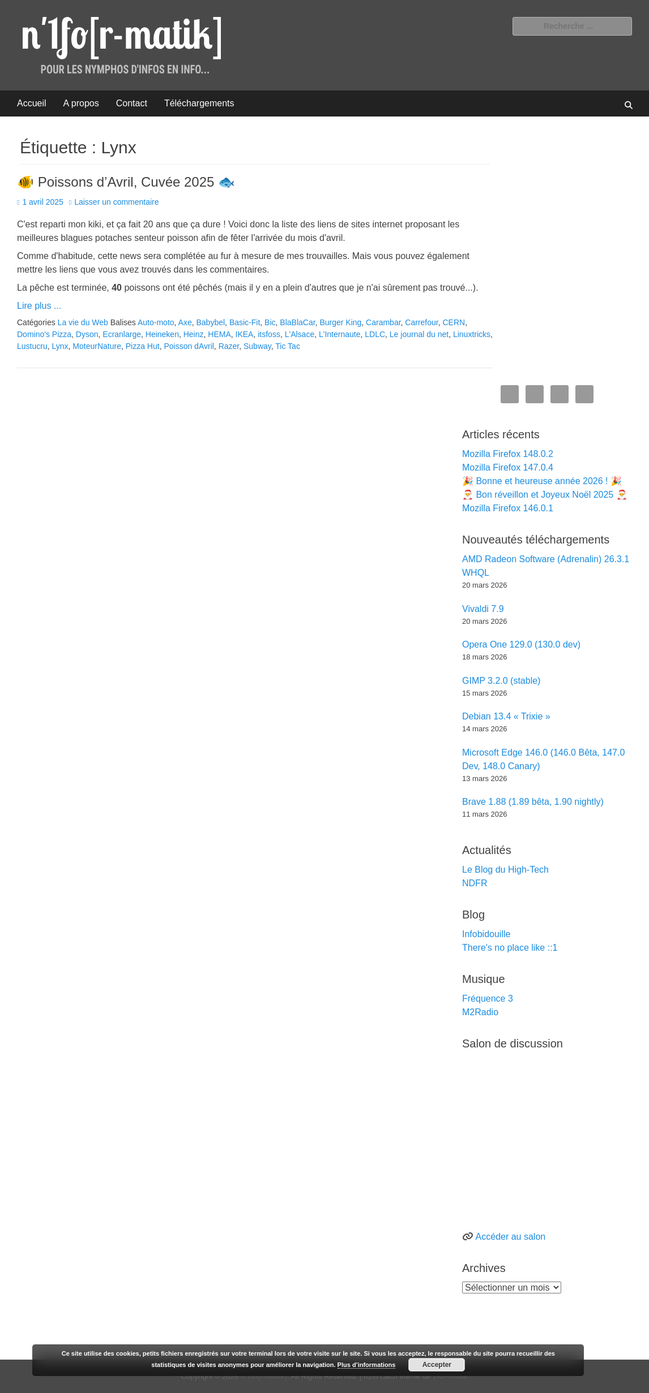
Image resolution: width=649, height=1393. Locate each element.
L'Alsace (299, 334)
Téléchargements (199, 103)
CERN (454, 322)
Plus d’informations (367, 1364)
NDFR (474, 883)
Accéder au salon (511, 1236)
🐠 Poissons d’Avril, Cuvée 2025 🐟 (126, 181)
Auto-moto (156, 322)
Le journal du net (419, 334)
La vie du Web (83, 322)
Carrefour (421, 322)
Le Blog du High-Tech (505, 869)
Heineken (162, 334)
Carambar (383, 322)
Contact (131, 103)
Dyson (87, 334)
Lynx (60, 346)
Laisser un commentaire (116, 201)
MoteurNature (96, 346)
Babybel (211, 322)
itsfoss (269, 334)
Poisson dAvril (189, 346)
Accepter (436, 1365)
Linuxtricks (471, 334)
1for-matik (450, 1376)
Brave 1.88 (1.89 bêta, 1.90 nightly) (533, 802)
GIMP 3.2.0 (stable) (501, 680)
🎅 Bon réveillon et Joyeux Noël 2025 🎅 (544, 494)
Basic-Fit (244, 322)
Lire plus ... (39, 305)
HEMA (219, 334)
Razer (229, 346)
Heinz (193, 334)
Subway (257, 346)
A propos (81, 103)
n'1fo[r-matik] (264, 1376)
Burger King (340, 322)
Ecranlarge (122, 334)
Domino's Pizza (44, 334)
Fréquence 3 (487, 998)
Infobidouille (486, 934)
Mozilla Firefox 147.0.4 (507, 467)
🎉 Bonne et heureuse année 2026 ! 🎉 (542, 481)
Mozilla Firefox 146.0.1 (507, 508)
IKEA (245, 334)
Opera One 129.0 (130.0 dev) (521, 644)
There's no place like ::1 (509, 947)
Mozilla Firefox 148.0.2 (507, 454)
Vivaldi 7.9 (483, 609)
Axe (185, 322)
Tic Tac (287, 346)
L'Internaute (340, 334)
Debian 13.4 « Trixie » (506, 716)
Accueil (31, 103)
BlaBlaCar (297, 322)
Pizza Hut (143, 346)
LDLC (375, 334)
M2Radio (480, 1012)
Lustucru (32, 346)
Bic (269, 322)
